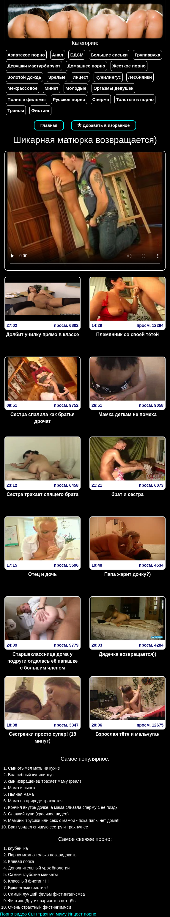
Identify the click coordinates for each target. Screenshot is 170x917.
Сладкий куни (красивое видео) (38, 814)
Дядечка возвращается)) (127, 654)
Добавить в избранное (104, 125)
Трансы (15, 110)
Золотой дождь (24, 77)
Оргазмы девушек (113, 88)
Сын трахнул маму (47, 913)
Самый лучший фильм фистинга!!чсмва (46, 894)
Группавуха (147, 54)
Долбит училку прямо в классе (42, 334)
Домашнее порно (86, 65)
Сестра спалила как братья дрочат (42, 418)
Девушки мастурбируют (33, 65)
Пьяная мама (21, 794)
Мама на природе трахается (35, 801)
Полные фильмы (26, 99)
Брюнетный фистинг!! (29, 888)
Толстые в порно (135, 99)
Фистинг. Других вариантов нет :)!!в (41, 901)
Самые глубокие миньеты (33, 874)
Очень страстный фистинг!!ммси (39, 907)
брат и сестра (127, 494)
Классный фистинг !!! (28, 881)
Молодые (75, 88)
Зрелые (57, 77)
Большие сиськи (109, 54)
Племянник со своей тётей (127, 334)
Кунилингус (108, 77)
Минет (51, 88)
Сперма (100, 99)
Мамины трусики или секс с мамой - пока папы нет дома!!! (64, 820)
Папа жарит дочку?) (127, 574)
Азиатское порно (26, 54)
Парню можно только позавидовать (42, 855)
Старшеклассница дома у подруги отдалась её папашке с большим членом (42, 661)
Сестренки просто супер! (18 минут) (42, 737)
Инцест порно (82, 913)
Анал (57, 54)
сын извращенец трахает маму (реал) (44, 781)
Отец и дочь (42, 574)
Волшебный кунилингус (30, 775)
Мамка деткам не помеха (127, 414)
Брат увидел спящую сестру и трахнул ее (48, 827)
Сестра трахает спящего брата (42, 494)
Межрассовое (22, 88)
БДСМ (77, 54)
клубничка (18, 848)
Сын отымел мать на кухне (34, 768)
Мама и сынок (21, 788)
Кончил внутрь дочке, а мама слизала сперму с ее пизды (63, 807)
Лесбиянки (140, 77)
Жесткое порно (129, 65)
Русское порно (69, 99)
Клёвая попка (21, 861)
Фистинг (40, 110)
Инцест (80, 77)
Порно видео (13, 913)
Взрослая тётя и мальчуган (127, 734)
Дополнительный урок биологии (39, 868)
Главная (48, 125)
